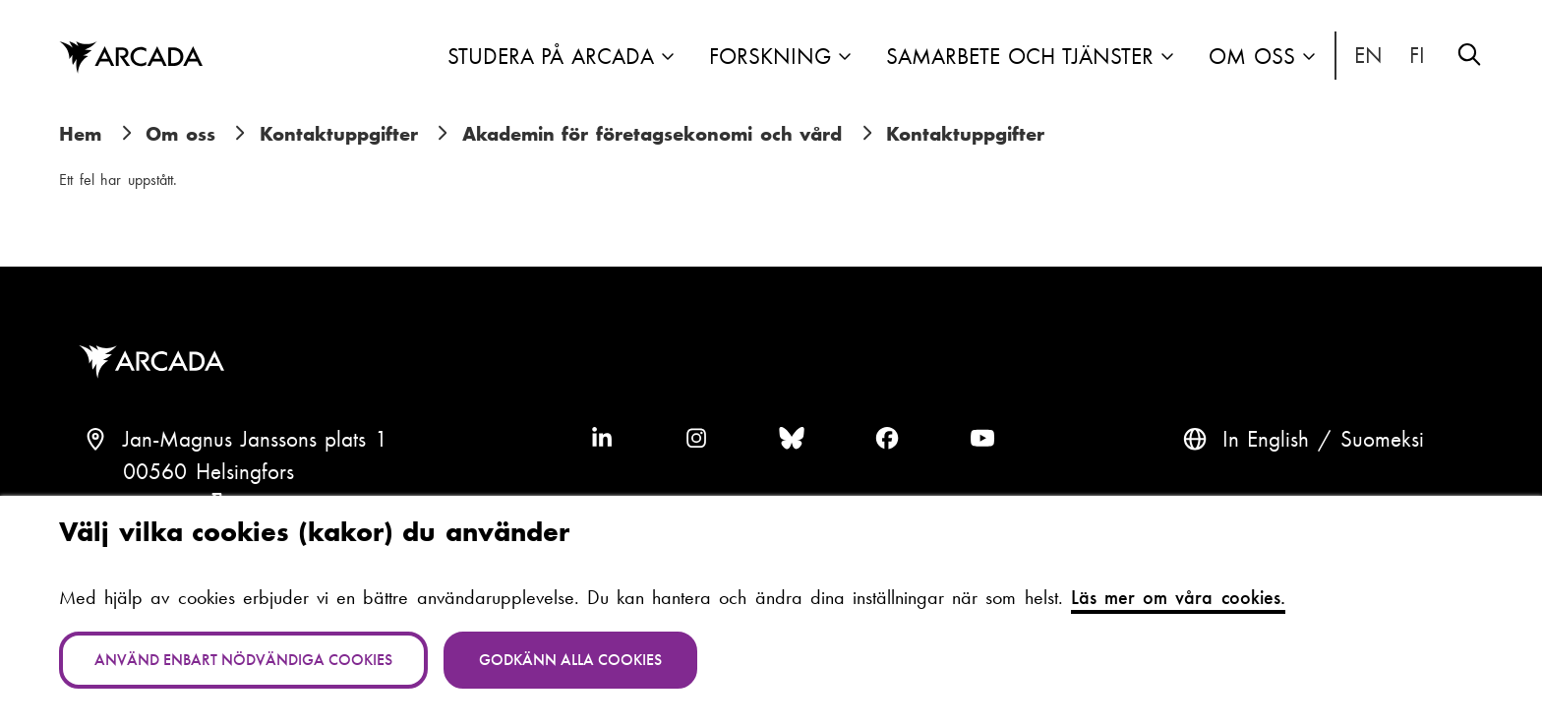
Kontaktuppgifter (339, 134)
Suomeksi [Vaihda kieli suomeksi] (1418, 56)
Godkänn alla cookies (570, 659)
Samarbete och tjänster (1020, 56)
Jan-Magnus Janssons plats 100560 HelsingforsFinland (255, 472)
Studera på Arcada (550, 56)
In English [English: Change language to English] (1369, 56)
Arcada (156, 362)
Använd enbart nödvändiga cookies (243, 659)
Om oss (1252, 56)
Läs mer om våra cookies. (1178, 597)
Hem (80, 134)
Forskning (770, 56)
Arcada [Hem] (131, 58)
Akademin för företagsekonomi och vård (652, 134)
